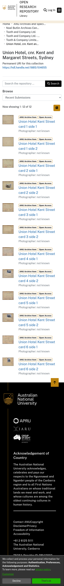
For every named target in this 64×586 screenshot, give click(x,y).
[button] (45, 10)
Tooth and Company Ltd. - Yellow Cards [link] (23, 36)
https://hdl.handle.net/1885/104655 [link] (25, 67)
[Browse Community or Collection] (32, 97)
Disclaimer (20, 526)
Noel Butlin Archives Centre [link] (23, 28)
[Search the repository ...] (24, 83)
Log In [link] (52, 10)
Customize (8, 574)
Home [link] (6, 24)
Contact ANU (21, 522)
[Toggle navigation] (59, 10)
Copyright (36, 522)
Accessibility (21, 534)
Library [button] (23, 16)
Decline (17, 580)
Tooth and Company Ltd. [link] (21, 32)
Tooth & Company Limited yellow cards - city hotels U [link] (23, 40)
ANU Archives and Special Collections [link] (30, 24)
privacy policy (43, 569)
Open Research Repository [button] (29, 7)
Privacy (32, 526)
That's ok (46, 580)
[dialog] (32, 571)
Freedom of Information (28, 530)
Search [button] (53, 83)
